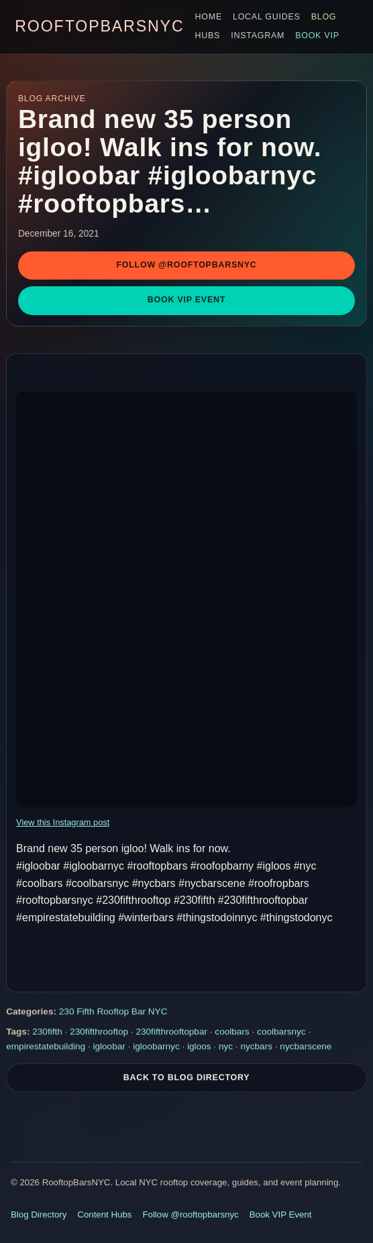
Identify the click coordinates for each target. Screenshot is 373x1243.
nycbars (256, 1047)
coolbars (232, 1033)
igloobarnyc (156, 1047)
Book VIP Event (186, 299)
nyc (226, 1047)
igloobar (109, 1047)
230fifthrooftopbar (171, 1033)
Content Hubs (104, 1214)
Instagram (257, 35)
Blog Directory (38, 1214)
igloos (199, 1047)
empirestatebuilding (45, 1047)
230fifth (47, 1033)
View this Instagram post (62, 822)
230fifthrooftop (99, 1033)
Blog (324, 16)
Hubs (208, 35)
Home (208, 16)
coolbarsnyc (281, 1033)
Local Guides (267, 16)
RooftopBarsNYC (99, 26)
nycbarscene (305, 1047)
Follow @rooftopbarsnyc (186, 265)
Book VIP (317, 35)
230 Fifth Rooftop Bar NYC (113, 1012)
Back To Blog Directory (186, 1078)
